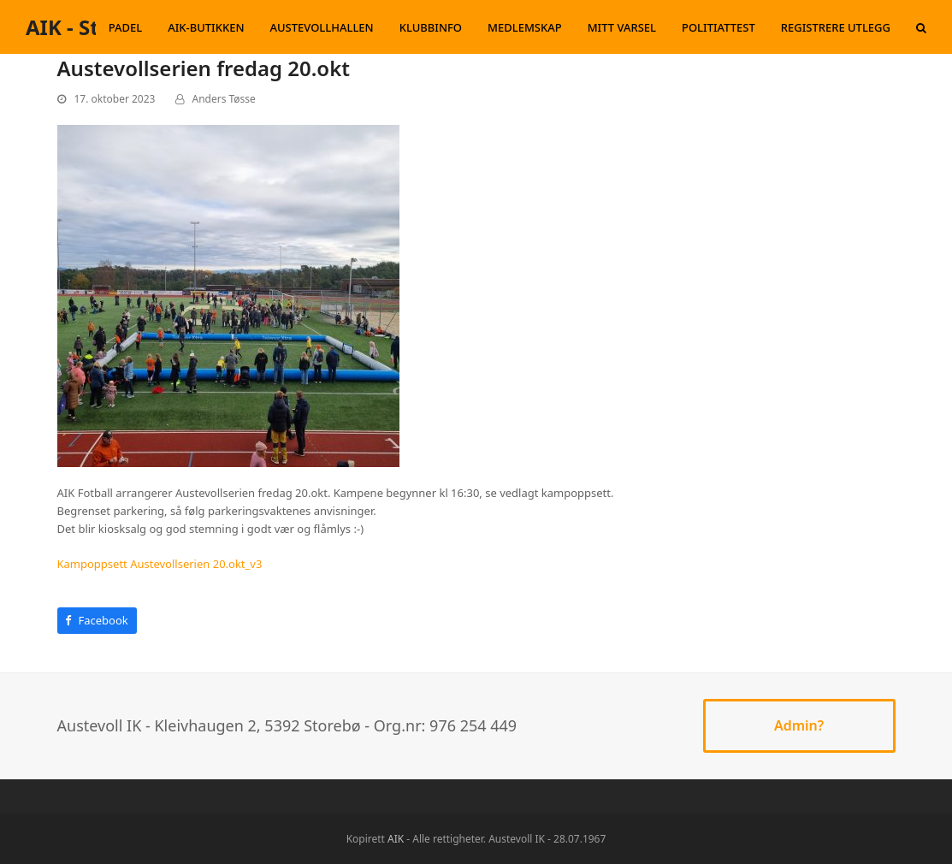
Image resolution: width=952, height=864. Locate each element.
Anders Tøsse (224, 99)
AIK (395, 838)
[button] (921, 27)
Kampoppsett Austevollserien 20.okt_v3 (160, 563)
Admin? (799, 725)
